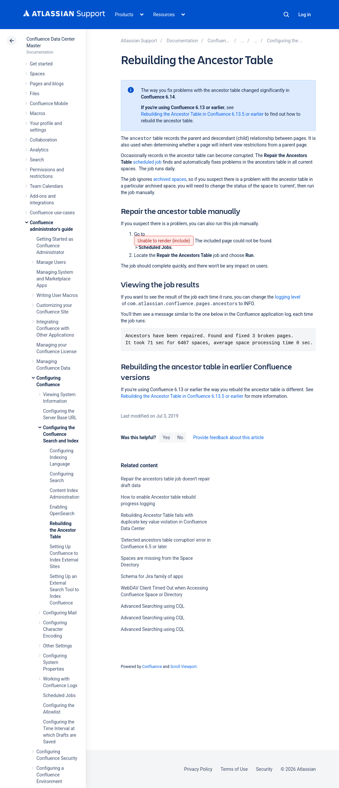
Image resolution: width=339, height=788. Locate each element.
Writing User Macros (57, 295)
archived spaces (169, 179)
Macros (37, 113)
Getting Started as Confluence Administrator (54, 245)
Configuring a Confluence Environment (50, 775)
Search (286, 14)
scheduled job (147, 162)
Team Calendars (46, 186)
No (180, 437)
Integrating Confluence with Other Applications (55, 328)
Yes (166, 437)
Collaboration (43, 140)
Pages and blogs (47, 83)
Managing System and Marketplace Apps (54, 279)
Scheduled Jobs (59, 695)
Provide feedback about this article (228, 437)
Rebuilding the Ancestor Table (63, 530)
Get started (41, 63)
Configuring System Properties (55, 662)
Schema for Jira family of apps (152, 576)
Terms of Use (234, 769)
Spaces (37, 73)
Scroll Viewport (183, 666)
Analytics (39, 149)
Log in (304, 14)
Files (34, 93)
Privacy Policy (198, 769)
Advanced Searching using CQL (152, 606)
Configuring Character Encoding (55, 629)
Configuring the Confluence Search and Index (60, 434)
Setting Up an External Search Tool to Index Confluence (64, 589)
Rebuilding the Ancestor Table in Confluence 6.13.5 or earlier (202, 114)
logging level (287, 297)
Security (264, 769)
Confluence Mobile (49, 103)
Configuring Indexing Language (61, 457)
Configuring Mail (59, 612)
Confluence (152, 666)
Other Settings (57, 645)
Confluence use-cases (52, 212)
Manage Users (51, 262)
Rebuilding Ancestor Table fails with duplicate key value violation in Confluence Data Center (164, 522)
